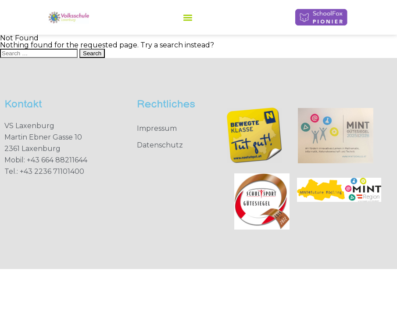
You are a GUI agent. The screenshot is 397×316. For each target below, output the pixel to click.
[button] (187, 17)
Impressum (157, 128)
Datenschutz (160, 145)
